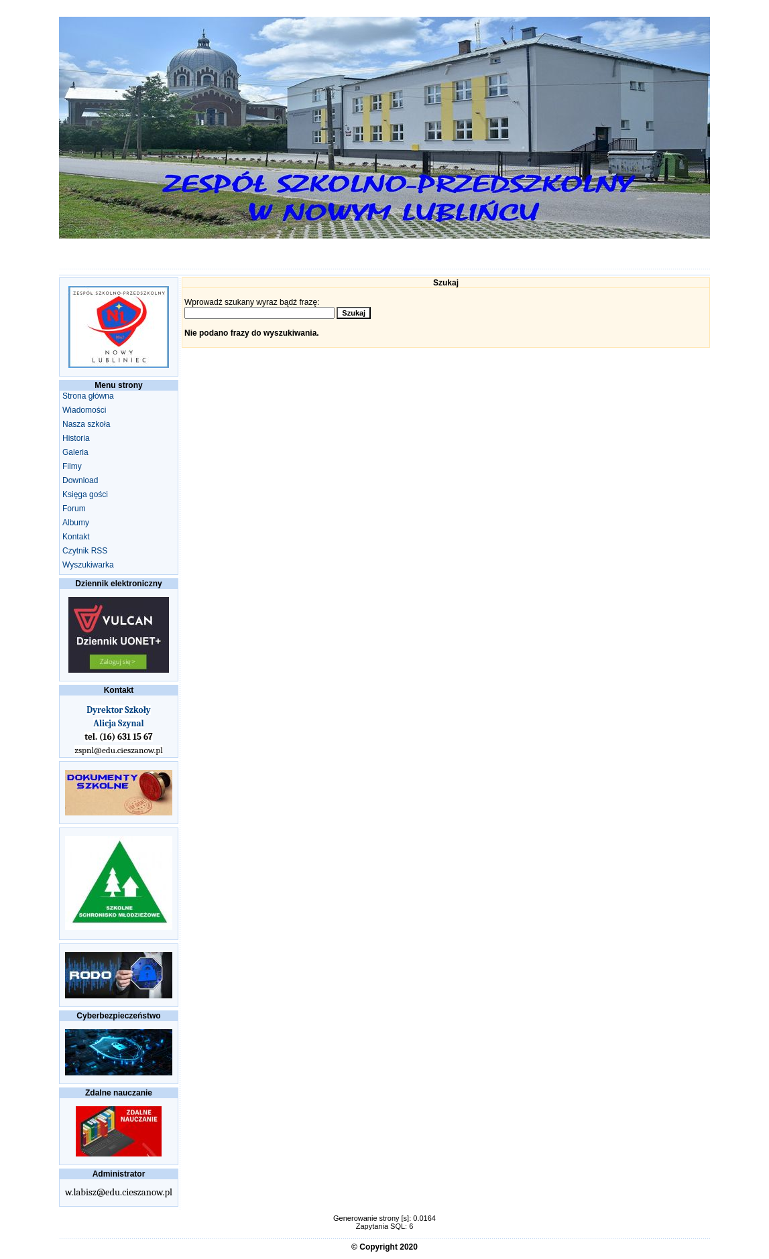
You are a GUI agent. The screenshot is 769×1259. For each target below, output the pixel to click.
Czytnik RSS (84, 550)
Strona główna (88, 396)
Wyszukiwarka (88, 565)
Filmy (72, 466)
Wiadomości (84, 410)
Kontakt (76, 536)
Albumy (75, 522)
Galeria (75, 452)
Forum (74, 508)
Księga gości (85, 494)
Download (80, 480)
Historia (76, 438)
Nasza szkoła (86, 424)
